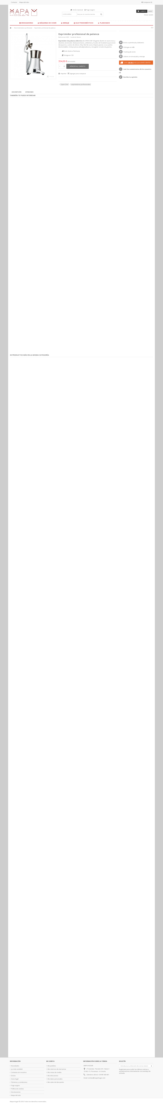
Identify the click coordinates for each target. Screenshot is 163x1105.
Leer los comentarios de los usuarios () (135, 71)
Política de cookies (17, 1089)
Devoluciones (15, 1092)
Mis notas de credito (54, 1072)
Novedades (15, 1066)
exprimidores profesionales (81, 84)
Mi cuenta (50, 1061)
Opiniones (29, 92)
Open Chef (64, 84)
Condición (73, 37)
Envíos (13, 1076)
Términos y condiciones (19, 1082)
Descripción (16, 92)
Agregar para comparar (78, 74)
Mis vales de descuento (56, 1082)
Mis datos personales (55, 1079)
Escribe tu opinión (130, 77)
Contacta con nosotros (19, 1072)
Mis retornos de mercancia (57, 1069)
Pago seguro (15, 1085)
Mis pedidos (52, 1066)
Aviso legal (14, 1079)
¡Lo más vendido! (17, 1069)
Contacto (14, 2)
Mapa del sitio (24, 2)
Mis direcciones (53, 1076)
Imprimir (63, 74)
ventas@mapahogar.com (96, 1078)
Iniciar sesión (148, 15)
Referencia (61, 37)
